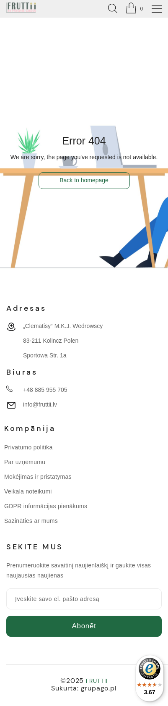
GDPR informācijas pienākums (45, 506)
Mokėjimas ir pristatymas (38, 476)
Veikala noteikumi (28, 491)
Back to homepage (84, 180)
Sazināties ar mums (31, 520)
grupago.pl (99, 688)
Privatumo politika (28, 447)
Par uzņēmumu (24, 462)
